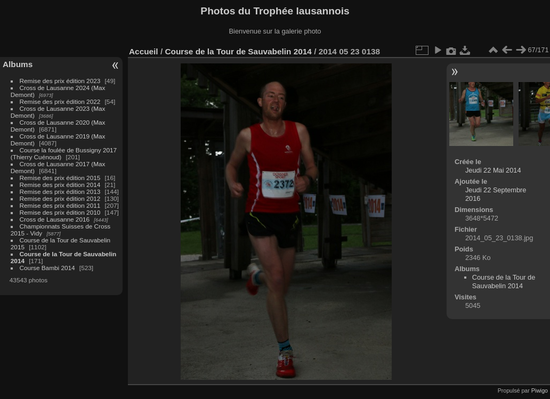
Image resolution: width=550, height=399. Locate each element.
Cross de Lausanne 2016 (55, 219)
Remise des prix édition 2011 (60, 205)
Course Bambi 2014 (47, 267)
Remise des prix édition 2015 (60, 177)
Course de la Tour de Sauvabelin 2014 (238, 51)
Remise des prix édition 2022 (60, 101)
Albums (18, 64)
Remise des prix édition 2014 (60, 184)
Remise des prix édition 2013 (60, 191)
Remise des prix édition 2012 (60, 198)
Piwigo (539, 390)
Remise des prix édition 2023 (60, 80)
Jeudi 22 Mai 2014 (493, 170)
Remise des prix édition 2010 (60, 212)
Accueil (143, 51)
